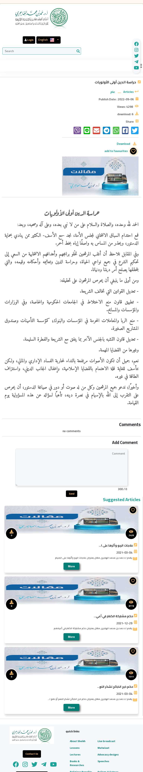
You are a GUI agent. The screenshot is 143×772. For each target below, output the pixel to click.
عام (112, 72)
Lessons (59, 700)
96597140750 (130, 731)
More (71, 515)
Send (71, 442)
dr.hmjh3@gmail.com (119, 751)
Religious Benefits (59, 730)
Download (123, 131)
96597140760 (107, 731)
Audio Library (58, 751)
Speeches (79, 718)
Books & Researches (61, 720)
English (113, 8)
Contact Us (80, 749)
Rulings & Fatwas (79, 730)
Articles (128, 72)
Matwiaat (79, 700)
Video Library (58, 741)
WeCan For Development (113, 765)
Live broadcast (80, 692)
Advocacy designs (79, 709)
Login (96, 8)
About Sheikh (58, 692)
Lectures (59, 707)
